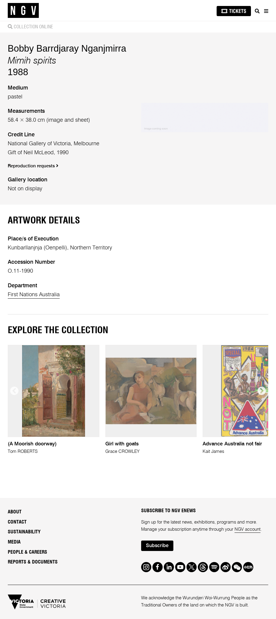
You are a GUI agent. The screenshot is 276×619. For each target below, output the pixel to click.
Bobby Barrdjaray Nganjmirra (67, 48)
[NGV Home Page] (23, 10)
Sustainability (24, 532)
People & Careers (27, 552)
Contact (17, 522)
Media (14, 542)
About (14, 512)
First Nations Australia (34, 294)
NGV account (247, 529)
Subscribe (157, 546)
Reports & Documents (33, 562)
